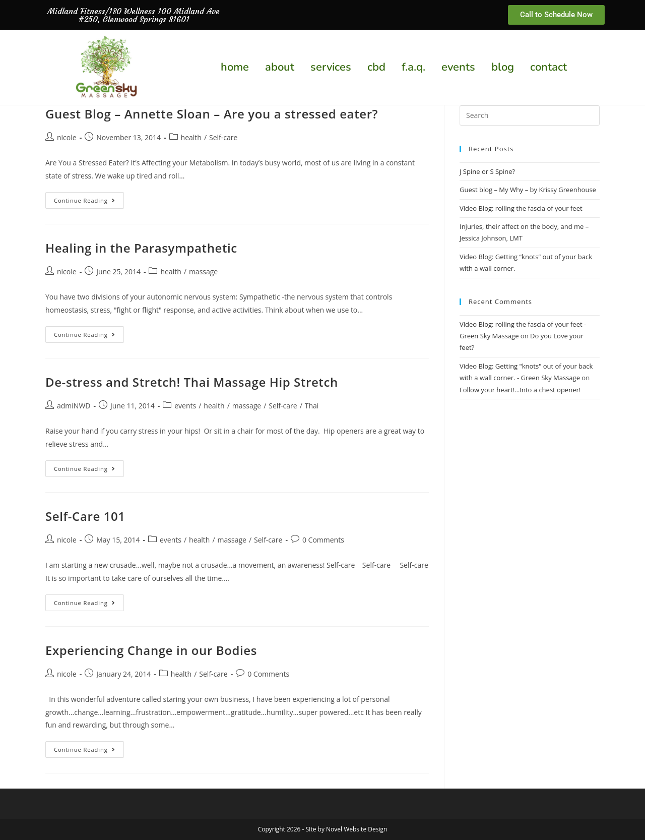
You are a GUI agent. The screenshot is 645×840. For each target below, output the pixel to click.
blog (502, 67)
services (330, 67)
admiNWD (73, 405)
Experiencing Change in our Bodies (151, 650)
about (279, 67)
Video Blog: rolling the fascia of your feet (521, 208)
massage (203, 271)
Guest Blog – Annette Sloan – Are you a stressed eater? (211, 113)
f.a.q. (413, 67)
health (191, 137)
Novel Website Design (356, 829)
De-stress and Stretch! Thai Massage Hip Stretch (191, 382)
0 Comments (323, 540)
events (458, 67)
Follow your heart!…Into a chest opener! (520, 389)
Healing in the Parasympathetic (141, 247)
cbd (376, 67)
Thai (312, 405)
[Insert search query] (530, 115)
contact (548, 67)
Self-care (223, 137)
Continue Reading (89, 198)
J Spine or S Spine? (487, 171)
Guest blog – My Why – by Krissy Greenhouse (528, 189)
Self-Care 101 (85, 516)
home (235, 67)
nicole (67, 137)
